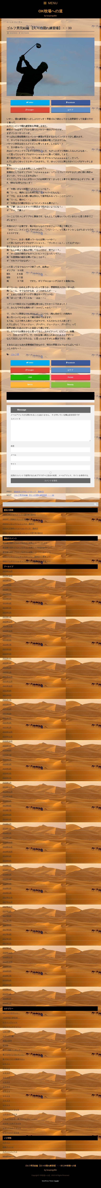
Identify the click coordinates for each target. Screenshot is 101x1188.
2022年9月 (7, 635)
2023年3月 (7, 608)
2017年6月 (7, 925)
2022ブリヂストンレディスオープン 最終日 (21, 557)
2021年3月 (7, 718)
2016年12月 (7, 953)
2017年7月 (7, 921)
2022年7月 (7, 645)
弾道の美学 (7, 1041)
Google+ (30, 110)
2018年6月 (7, 870)
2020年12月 (7, 732)
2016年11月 (7, 957)
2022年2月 (7, 668)
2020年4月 (7, 769)
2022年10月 (7, 631)
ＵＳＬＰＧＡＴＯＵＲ (12, 1128)
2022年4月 (7, 658)
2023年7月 (7, 589)
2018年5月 (7, 875)
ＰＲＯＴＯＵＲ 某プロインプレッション (20, 1119)
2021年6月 (7, 704)
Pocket (71, 377)
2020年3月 (7, 773)
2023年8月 (7, 585)
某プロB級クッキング (12, 1050)
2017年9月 (7, 911)
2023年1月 (7, 617)
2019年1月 (7, 838)
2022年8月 (7, 640)
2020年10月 (7, 741)
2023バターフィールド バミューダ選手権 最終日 (23, 533)
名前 (12, 446)
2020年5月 (7, 764)
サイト (13, 464)
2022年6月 (7, 649)
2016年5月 (7, 985)
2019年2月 (7, 833)
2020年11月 (7, 737)
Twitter (30, 102)
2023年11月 (7, 571)
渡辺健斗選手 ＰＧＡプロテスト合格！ (18, 543)
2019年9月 (7, 801)
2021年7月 (7, 700)
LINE (30, 377)
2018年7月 (7, 865)
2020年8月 (7, 750)
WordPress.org (9, 1156)
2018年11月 (7, 847)
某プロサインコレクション (14, 1054)
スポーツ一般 (8, 1036)
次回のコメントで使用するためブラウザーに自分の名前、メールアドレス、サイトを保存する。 (50, 475)
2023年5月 (7, 599)
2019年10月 (7, 796)
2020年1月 (7, 783)
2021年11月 (7, 681)
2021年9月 (7, 691)
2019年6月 (7, 815)
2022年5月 (7, 654)
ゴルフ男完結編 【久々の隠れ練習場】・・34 (34, 495)
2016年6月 (7, 980)
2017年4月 (7, 934)
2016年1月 (7, 1003)
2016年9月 (7, 966)
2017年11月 (7, 902)
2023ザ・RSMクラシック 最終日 (16, 519)
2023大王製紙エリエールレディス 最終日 (20, 528)
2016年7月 (7, 976)
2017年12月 (7, 898)
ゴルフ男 (15, 354)
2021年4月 (7, 714)
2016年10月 (7, 962)
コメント (15, 419)
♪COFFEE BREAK (11, 1018)
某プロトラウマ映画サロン (14, 1059)
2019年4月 (7, 824)
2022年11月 (7, 626)
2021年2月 (7, 723)
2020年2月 (7, 778)
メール (13, 455)
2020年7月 (7, 755)
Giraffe (56, 1181)
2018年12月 (7, 842)
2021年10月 (7, 686)
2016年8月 (7, 971)
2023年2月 (7, 612)
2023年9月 (7, 580)
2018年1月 (7, 893)
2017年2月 (7, 943)
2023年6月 (7, 594)
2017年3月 (7, 939)
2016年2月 (7, 999)
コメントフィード (10, 1152)
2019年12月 (7, 787)
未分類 (5, 1045)
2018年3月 (7, 884)
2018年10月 (7, 852)
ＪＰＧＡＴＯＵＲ (10, 1114)
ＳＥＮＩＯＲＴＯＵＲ (12, 1123)
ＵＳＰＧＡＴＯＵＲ (11, 1133)
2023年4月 (7, 603)
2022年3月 (7, 663)
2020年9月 (7, 746)
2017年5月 (7, 930)
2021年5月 (7, 709)
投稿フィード (8, 1147)
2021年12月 (7, 677)
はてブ (71, 110)
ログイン (6, 1142)
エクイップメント (10, 1022)
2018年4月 (7, 879)
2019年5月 (7, 819)
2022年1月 (7, 672)
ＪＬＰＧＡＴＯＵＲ (11, 1110)
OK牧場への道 (50, 11)
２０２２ (6, 1068)
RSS (30, 385)
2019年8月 (7, 806)
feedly (70, 385)
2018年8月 (7, 861)
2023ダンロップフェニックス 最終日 (18, 524)
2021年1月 (7, 727)
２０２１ (6, 1064)
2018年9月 (7, 856)
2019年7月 (7, 810)
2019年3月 (7, 829)
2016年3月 (7, 994)
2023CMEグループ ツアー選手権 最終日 (19, 515)
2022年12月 (7, 622)
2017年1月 (7, 948)
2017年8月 (7, 916)
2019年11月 (7, 792)
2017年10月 (7, 907)
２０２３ (6, 1087)
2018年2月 (7, 888)
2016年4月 (7, 989)
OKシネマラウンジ (11, 1013)
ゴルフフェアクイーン (12, 1027)
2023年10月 (7, 576)
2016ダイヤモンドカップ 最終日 (29, 491)
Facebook (70, 102)
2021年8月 (7, 695)
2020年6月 (7, 760)
